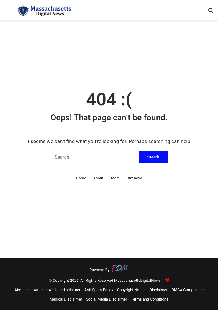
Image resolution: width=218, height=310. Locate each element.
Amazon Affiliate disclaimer (57, 290)
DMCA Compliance (187, 290)
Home (81, 178)
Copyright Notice (131, 290)
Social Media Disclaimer (106, 299)
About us (22, 290)
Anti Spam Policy (98, 290)
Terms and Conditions (149, 299)
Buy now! (134, 178)
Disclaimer (159, 290)
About (98, 178)
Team (115, 178)
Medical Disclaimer (66, 299)
